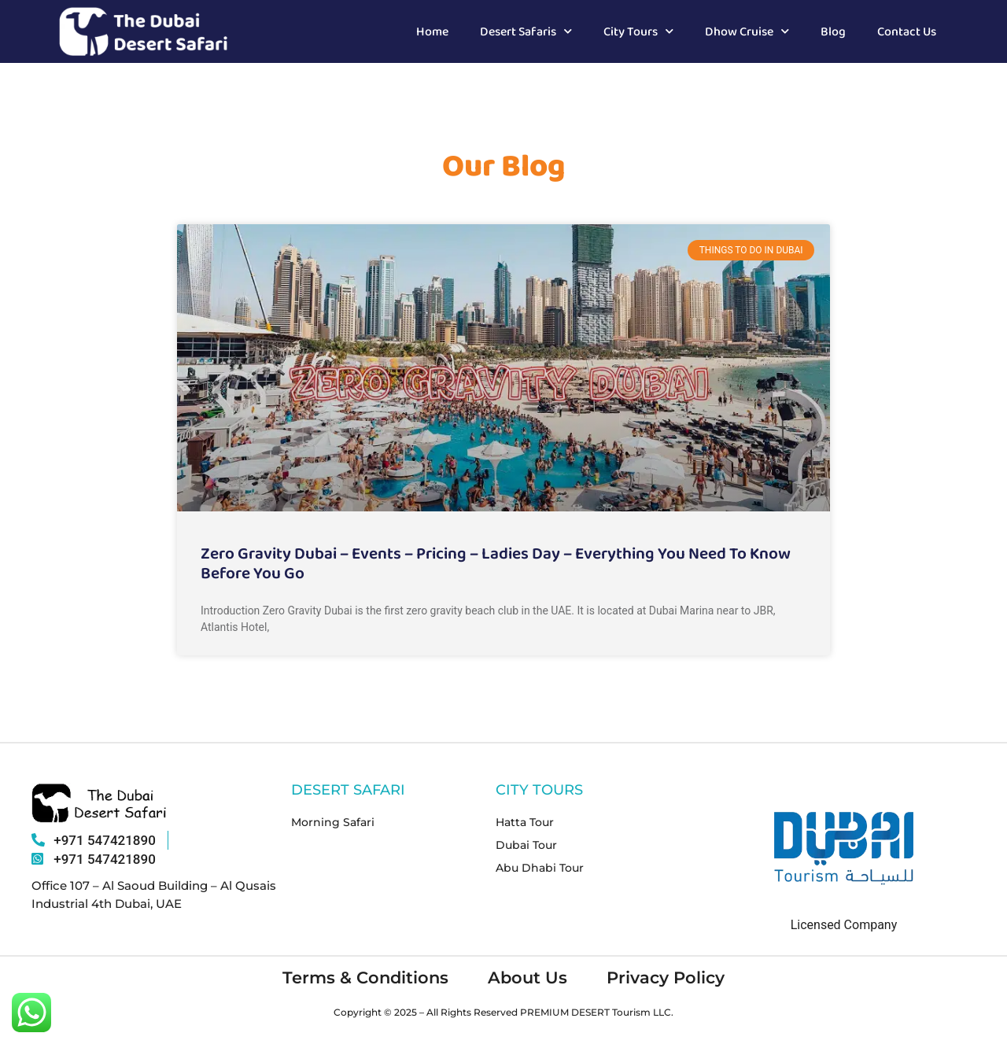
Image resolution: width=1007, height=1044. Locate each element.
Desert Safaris (526, 31)
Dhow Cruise (747, 31)
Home (432, 31)
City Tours (638, 31)
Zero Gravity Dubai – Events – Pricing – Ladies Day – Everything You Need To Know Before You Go (496, 562)
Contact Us (906, 31)
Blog (833, 31)
